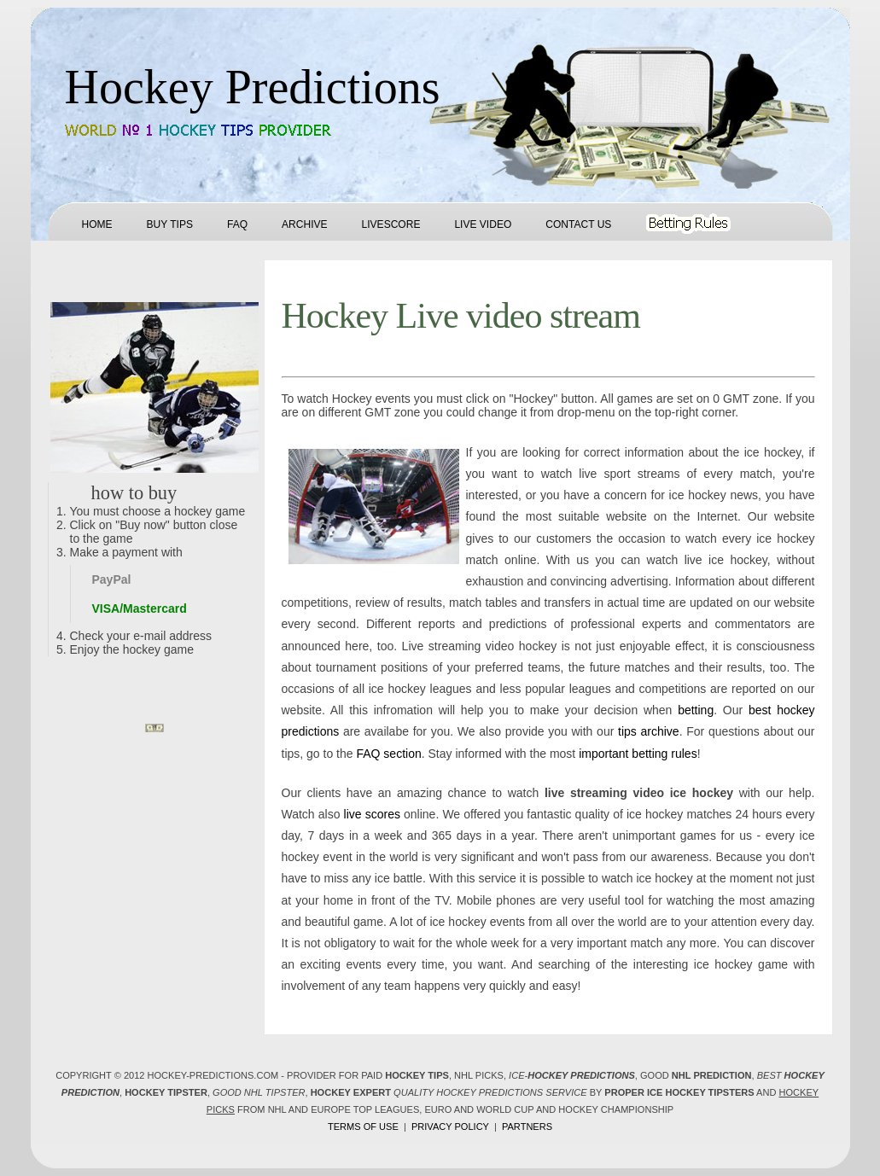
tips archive (648, 731)
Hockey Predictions (252, 87)
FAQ (237, 224)
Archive (304, 224)
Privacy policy (450, 1126)
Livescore (391, 224)
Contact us (578, 224)
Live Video (482, 224)
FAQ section (388, 753)
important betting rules (638, 753)
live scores (372, 814)
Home (97, 224)
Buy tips (170, 224)
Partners (527, 1126)
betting (696, 710)
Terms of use (363, 1126)
